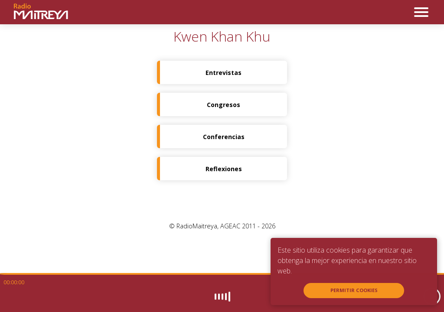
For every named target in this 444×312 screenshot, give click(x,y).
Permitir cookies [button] (354, 290)
